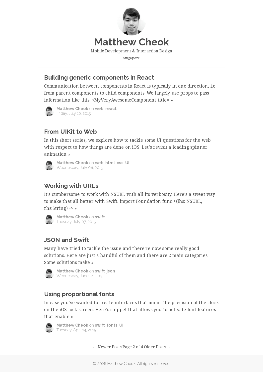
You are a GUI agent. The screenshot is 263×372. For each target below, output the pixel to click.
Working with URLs (71, 185)
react (111, 108)
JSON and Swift (66, 240)
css (120, 162)
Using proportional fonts (79, 294)
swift (100, 217)
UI (127, 162)
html (110, 162)
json (111, 271)
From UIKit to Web (70, 131)
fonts (112, 325)
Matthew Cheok (72, 108)
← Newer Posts (107, 347)
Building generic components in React (99, 77)
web (99, 108)
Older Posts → (157, 347)
